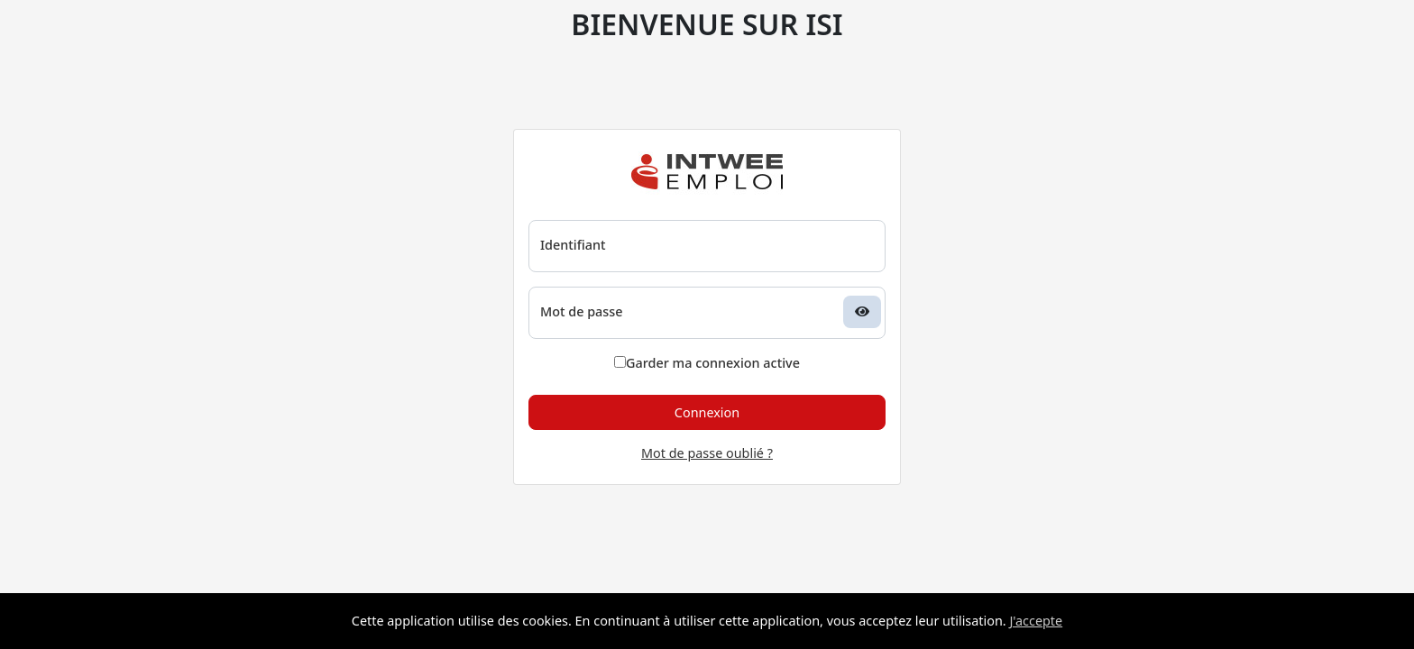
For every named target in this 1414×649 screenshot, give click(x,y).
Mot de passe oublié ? (707, 453)
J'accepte (1035, 620)
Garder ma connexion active (707, 362)
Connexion (707, 412)
